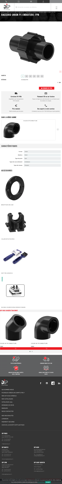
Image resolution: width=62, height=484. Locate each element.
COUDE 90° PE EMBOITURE (30, 120)
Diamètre (3, 75)
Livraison (5, 418)
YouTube (46, 383)
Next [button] (58, 129)
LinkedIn (59, 383)
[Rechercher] (32, 7)
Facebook (40, 383)
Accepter (48, 482)
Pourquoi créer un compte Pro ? (13, 392)
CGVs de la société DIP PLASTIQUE (13, 425)
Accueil (3, 12)
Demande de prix (46, 88)
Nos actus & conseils (9, 396)
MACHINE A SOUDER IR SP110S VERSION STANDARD (13, 307)
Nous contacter (7, 411)
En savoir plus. (41, 482)
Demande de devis (8, 405)
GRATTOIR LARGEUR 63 (7, 273)
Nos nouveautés (7, 415)
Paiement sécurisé (8, 422)
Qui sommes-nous (8, 389)
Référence (3, 79)
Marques (5, 408)
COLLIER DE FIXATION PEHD (7, 239)
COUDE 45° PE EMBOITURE (8, 343)
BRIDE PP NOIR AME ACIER (7, 204)
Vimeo (53, 383)
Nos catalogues (7, 399)
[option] (28, 130)
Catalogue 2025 (7, 402)
